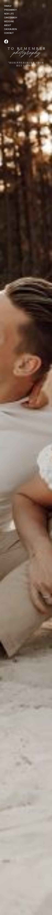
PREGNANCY (10, 10)
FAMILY (7, 6)
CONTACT (9, 33)
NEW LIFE (9, 13)
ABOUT (7, 25)
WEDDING (9, 21)
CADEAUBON (10, 29)
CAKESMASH (10, 17)
